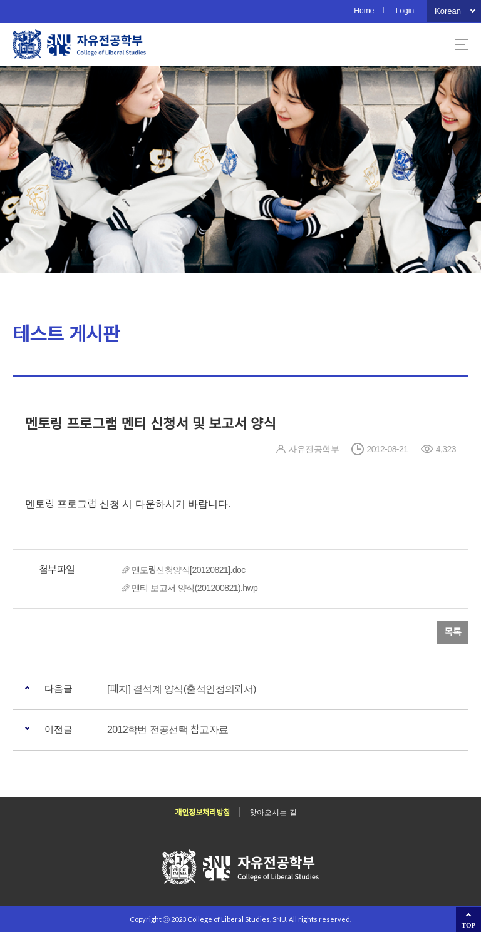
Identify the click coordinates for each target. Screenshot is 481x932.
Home (364, 10)
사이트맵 (461, 44)
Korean (448, 11)
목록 (453, 632)
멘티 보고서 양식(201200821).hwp (194, 588)
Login (405, 10)
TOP (468, 925)
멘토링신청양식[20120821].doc (189, 570)
